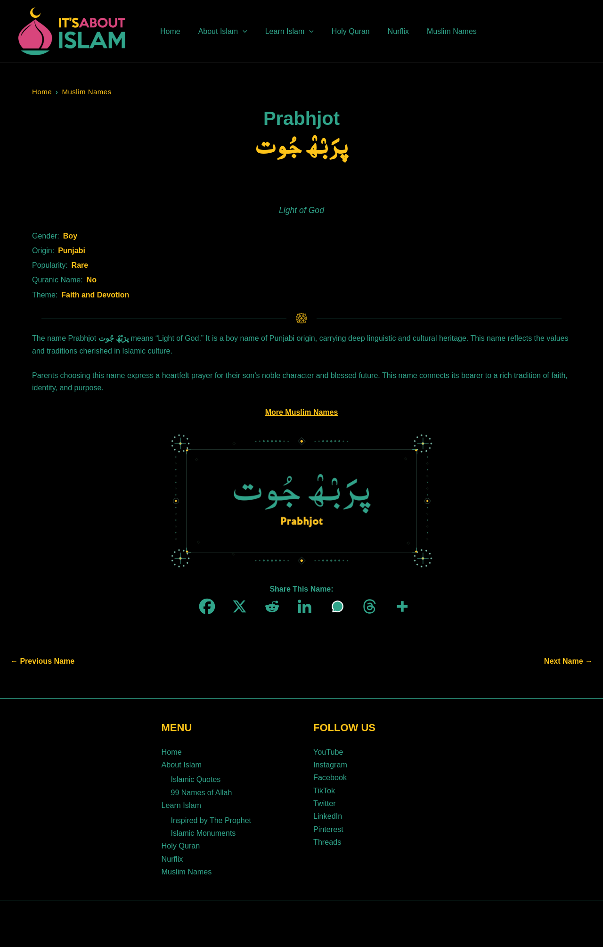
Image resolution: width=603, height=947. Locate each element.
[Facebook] (204, 606)
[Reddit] (269, 606)
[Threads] (366, 606)
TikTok (324, 789)
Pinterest (328, 826)
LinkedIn (327, 813)
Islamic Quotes (196, 778)
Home (42, 92)
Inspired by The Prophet (211, 817)
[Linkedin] (301, 606)
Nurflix (172, 855)
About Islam (181, 764)
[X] (236, 606)
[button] (238, 31)
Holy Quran (181, 842)
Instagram (330, 764)
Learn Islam (181, 803)
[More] (399, 606)
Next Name (568, 661)
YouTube (328, 752)
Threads (327, 838)
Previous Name (42, 661)
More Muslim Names (301, 412)
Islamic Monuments (203, 830)
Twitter (324, 801)
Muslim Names (87, 92)
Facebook (329, 776)
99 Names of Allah (201, 791)
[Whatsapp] (334, 606)
